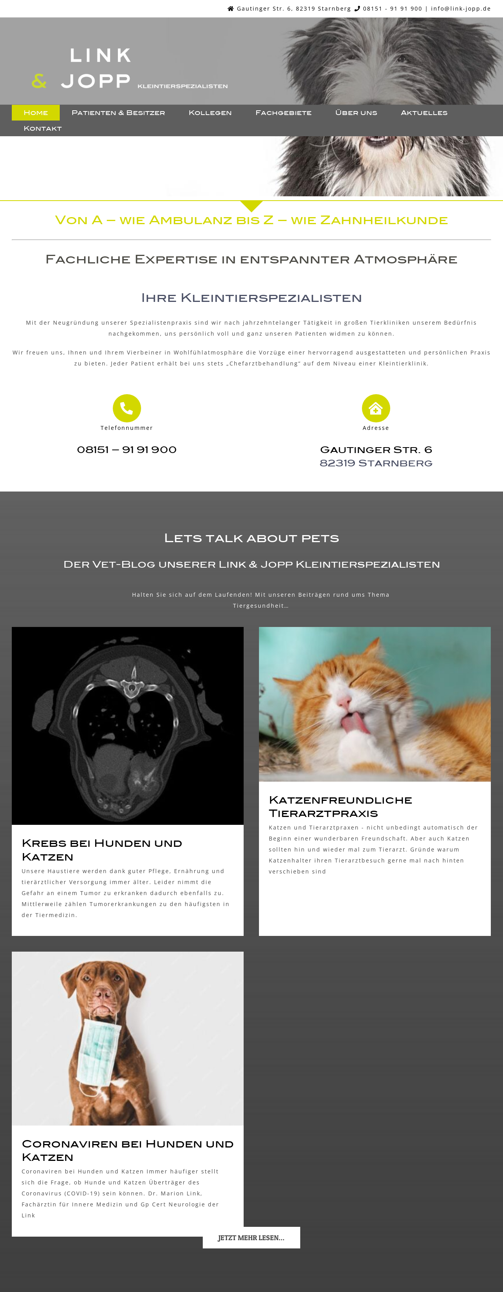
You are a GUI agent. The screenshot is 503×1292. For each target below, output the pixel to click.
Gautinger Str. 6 (376, 449)
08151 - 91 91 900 (392, 8)
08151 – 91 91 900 (127, 449)
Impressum (229, 1262)
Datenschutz (272, 1262)
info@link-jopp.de (461, 8)
